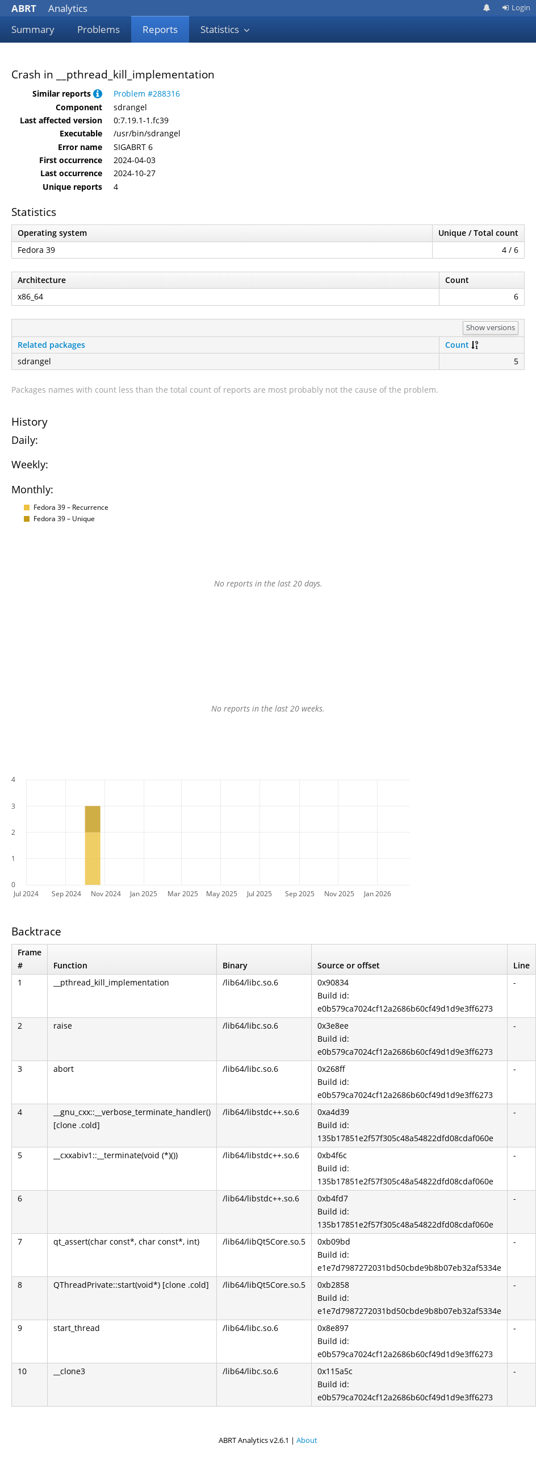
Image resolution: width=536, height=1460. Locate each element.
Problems (98, 29)
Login (516, 7)
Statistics (225, 29)
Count (457, 344)
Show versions (490, 327)
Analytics (49, 8)
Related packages (51, 344)
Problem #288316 (147, 93)
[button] (97, 93)
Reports (160, 29)
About (306, 1440)
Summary (33, 29)
